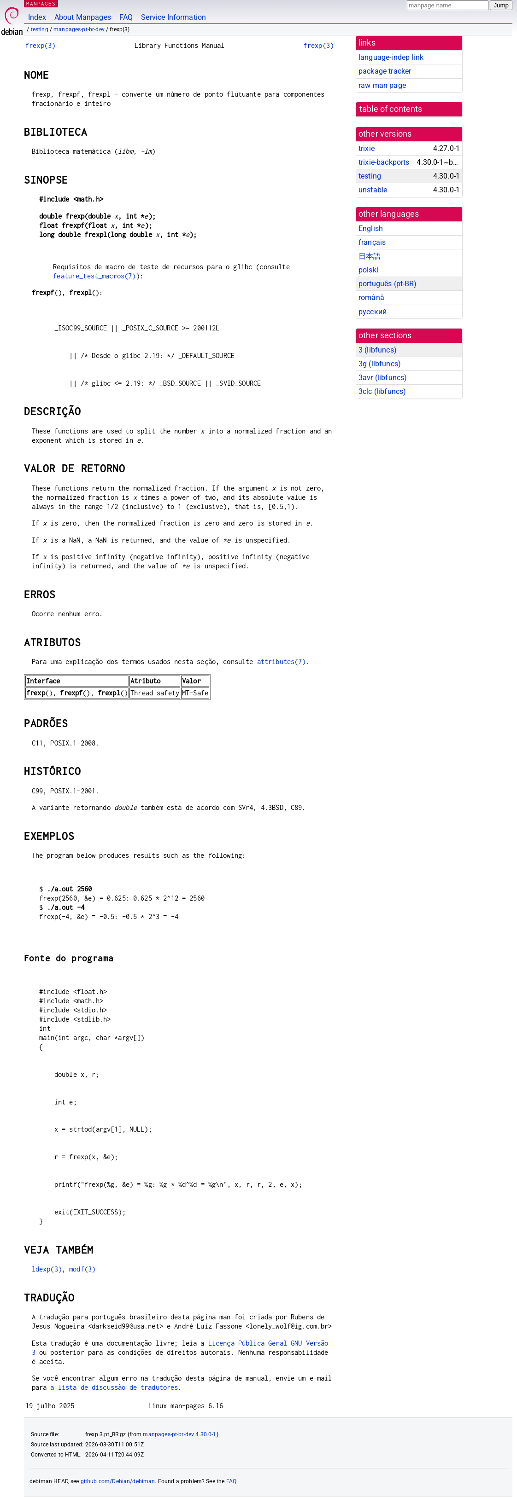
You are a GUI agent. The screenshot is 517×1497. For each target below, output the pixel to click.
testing (39, 29)
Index (37, 17)
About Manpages (82, 17)
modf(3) (82, 1269)
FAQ (126, 17)
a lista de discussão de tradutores (114, 1387)
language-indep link (390, 57)
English (370, 228)
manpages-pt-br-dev (79, 29)
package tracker (384, 71)
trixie (366, 148)
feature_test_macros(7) (94, 276)
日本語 (369, 256)
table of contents (391, 109)
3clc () (382, 391)
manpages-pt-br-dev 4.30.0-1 (179, 1434)
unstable (372, 189)
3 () (377, 350)
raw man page (382, 85)
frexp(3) (40, 45)
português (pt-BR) (387, 283)
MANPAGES (41, 3)
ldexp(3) (47, 1269)
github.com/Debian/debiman (118, 1481)
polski (368, 270)
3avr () (382, 377)
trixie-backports (383, 162)
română (371, 297)
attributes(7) (281, 661)
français (372, 242)
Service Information (173, 17)
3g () (379, 363)
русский (372, 311)
